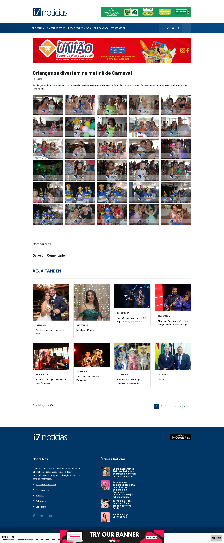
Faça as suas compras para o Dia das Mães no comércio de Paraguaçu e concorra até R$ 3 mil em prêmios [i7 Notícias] (124, 489)
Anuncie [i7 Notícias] (40, 496)
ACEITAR (216, 538)
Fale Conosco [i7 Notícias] (101, 28)
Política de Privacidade (78, 540)
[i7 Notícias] (50, 11)
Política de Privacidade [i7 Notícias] (46, 484)
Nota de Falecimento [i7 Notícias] (79, 28)
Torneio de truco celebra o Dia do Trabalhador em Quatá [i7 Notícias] (122, 504)
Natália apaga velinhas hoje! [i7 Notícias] (120, 515)
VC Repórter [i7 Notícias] (118, 28)
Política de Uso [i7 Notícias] (42, 490)
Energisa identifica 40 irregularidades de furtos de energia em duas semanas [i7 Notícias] (124, 472)
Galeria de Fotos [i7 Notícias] (56, 28)
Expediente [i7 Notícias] (41, 507)
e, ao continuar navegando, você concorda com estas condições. (113, 540)
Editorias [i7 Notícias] (38, 28)
